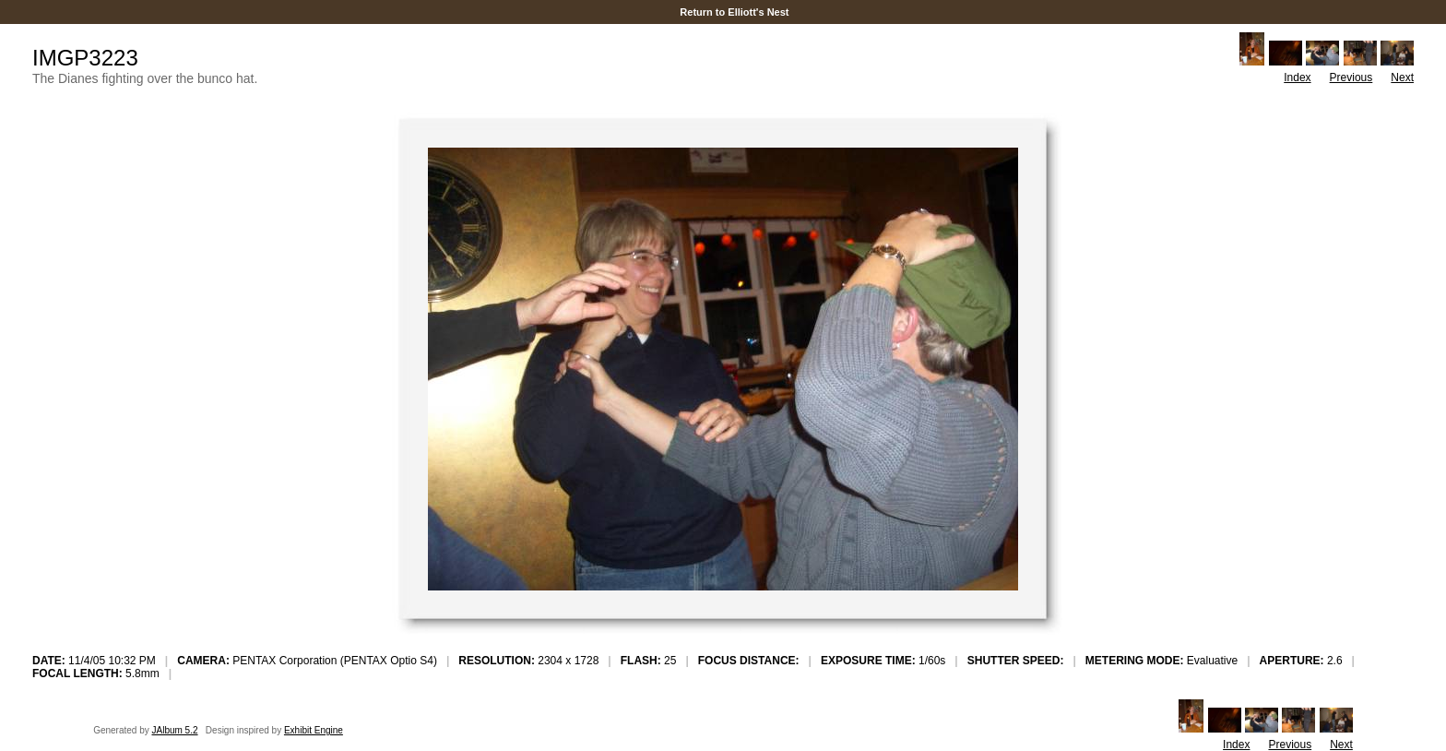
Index (1297, 77)
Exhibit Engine (313, 730)
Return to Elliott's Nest (734, 12)
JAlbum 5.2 (175, 730)
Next (1402, 77)
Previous (1351, 77)
